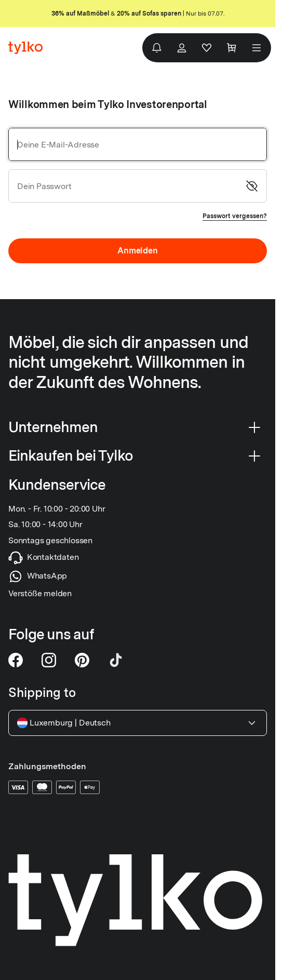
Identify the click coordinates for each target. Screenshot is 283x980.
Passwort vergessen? (235, 216)
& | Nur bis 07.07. (137, 13)
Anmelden (137, 251)
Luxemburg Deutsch (137, 723)
